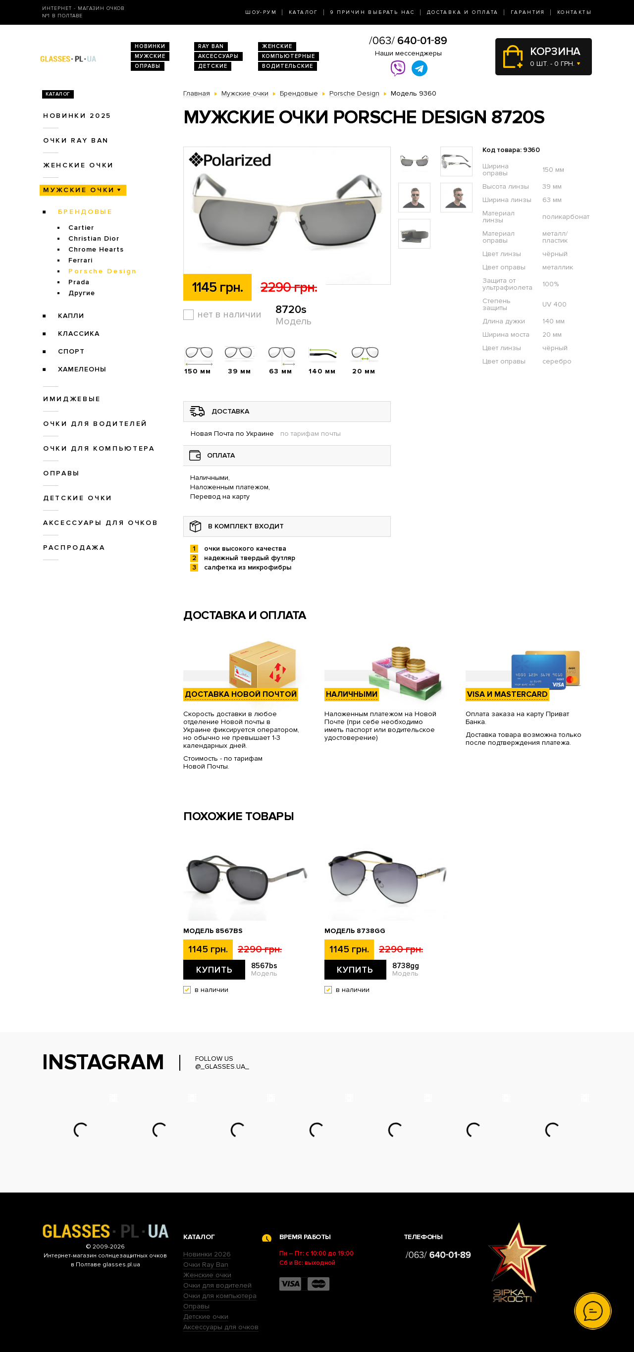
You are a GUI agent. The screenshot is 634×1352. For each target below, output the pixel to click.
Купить (214, 969)
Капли (71, 316)
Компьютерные (288, 56)
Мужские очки (79, 190)
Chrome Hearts (96, 249)
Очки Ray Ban (205, 1264)
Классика (79, 333)
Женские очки (78, 165)
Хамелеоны (82, 369)
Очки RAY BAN (76, 140)
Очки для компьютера (99, 448)
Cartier (81, 227)
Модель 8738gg (354, 931)
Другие (81, 293)
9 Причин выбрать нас (372, 12)
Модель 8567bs (213, 931)
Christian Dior (93, 238)
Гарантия (528, 12)
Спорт (71, 351)
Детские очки (77, 498)
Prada (79, 282)
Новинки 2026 (207, 1254)
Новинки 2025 (77, 115)
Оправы (147, 66)
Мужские (150, 56)
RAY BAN (211, 46)
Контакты (574, 12)
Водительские (287, 66)
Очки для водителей (95, 423)
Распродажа (74, 547)
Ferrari (80, 260)
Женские (277, 46)
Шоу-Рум (261, 12)
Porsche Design (102, 271)
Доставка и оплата (463, 12)
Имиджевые (72, 399)
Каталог (303, 12)
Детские (212, 66)
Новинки (150, 46)
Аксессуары (218, 56)
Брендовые (85, 212)
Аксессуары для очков (100, 523)
